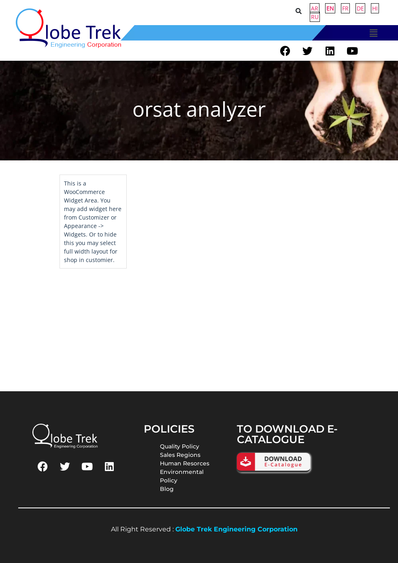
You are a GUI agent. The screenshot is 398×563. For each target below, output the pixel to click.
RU (315, 17)
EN (330, 8)
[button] (373, 33)
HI (375, 8)
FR (345, 8)
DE (360, 8)
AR (314, 8)
